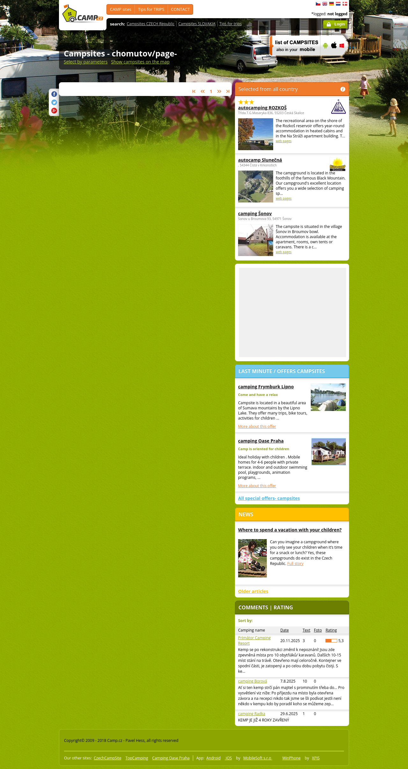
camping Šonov (255, 213)
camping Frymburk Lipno (266, 387)
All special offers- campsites (269, 498)
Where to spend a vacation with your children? (290, 530)
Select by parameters (85, 62)
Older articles (253, 591)
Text (306, 630)
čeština (318, 4)
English (324, 4)
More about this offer (257, 426)
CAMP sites (120, 9)
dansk (344, 4)
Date (284, 630)
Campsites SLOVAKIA (196, 23)
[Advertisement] (376, 191)
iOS (228, 758)
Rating (331, 630)
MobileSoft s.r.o (257, 758)
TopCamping (137, 758)
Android (213, 758)
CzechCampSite (107, 758)
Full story (295, 563)
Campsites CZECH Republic (151, 23)
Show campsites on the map (140, 62)
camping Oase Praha (261, 441)
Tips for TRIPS (151, 9)
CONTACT (180, 9)
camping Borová (252, 681)
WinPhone (291, 758)
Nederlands (338, 4)
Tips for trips (230, 23)
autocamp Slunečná (274, 160)
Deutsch (331, 4)
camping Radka (251, 713)
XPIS (316, 758)
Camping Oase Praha (171, 758)
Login (339, 24)
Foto (318, 630)
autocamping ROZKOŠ (274, 108)
